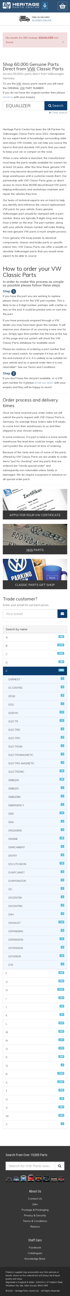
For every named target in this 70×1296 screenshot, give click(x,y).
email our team (44, 382)
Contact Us (35, 1198)
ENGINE (36, 839)
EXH (36, 914)
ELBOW (36, 713)
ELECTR (36, 721)
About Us (35, 1191)
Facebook (35, 1247)
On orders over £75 (41, 20)
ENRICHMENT (36, 847)
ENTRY (36, 855)
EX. (36, 889)
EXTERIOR (36, 956)
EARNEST (36, 679)
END (36, 813)
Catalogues (35, 1253)
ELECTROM (36, 746)
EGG (36, 704)
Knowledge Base (35, 1258)
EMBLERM (36, 797)
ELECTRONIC (36, 771)
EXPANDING (36, 931)
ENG (36, 822)
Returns (35, 1226)
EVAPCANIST (36, 872)
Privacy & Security (35, 1215)
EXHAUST (36, 923)
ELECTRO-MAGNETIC (36, 763)
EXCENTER (36, 897)
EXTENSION (36, 948)
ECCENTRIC (36, 687)
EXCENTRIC (36, 906)
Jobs (35, 1204)
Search (55, 105)
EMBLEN (36, 788)
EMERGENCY (36, 805)
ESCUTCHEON (36, 864)
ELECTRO (36, 738)
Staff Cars (35, 1240)
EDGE (36, 696)
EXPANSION (36, 939)
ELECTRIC (36, 729)
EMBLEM (36, 780)
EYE (36, 964)
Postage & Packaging (35, 1209)
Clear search (58, 112)
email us (8, 97)
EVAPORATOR (36, 881)
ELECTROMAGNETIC (36, 755)
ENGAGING (36, 830)
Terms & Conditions (35, 1221)
